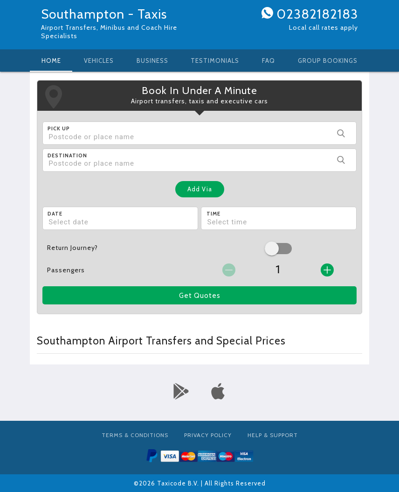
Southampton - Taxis (104, 14)
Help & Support (273, 434)
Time (213, 213)
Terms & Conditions (135, 434)
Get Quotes (199, 295)
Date (55, 213)
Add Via (199, 189)
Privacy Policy (208, 434)
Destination (67, 155)
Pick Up (59, 128)
